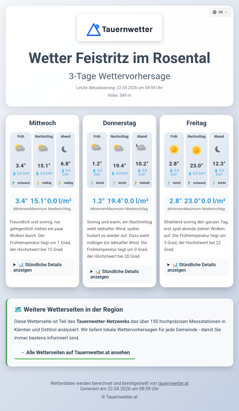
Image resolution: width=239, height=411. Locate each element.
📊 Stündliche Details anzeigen (37, 267)
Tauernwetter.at (122, 397)
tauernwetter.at (173, 383)
